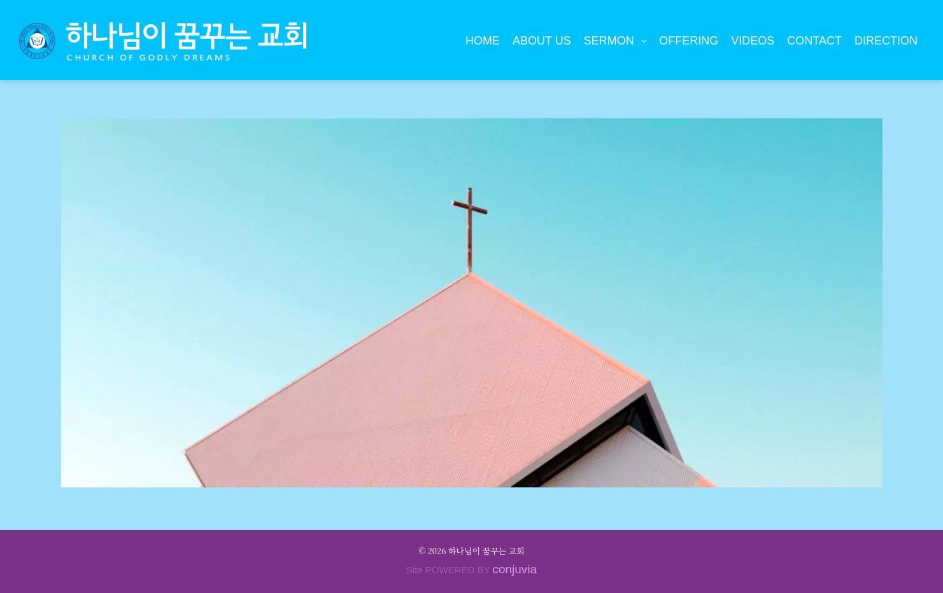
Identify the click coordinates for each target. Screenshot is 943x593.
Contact (814, 40)
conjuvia (514, 569)
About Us (542, 40)
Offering (688, 40)
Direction (886, 40)
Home (482, 40)
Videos (752, 40)
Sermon (618, 41)
